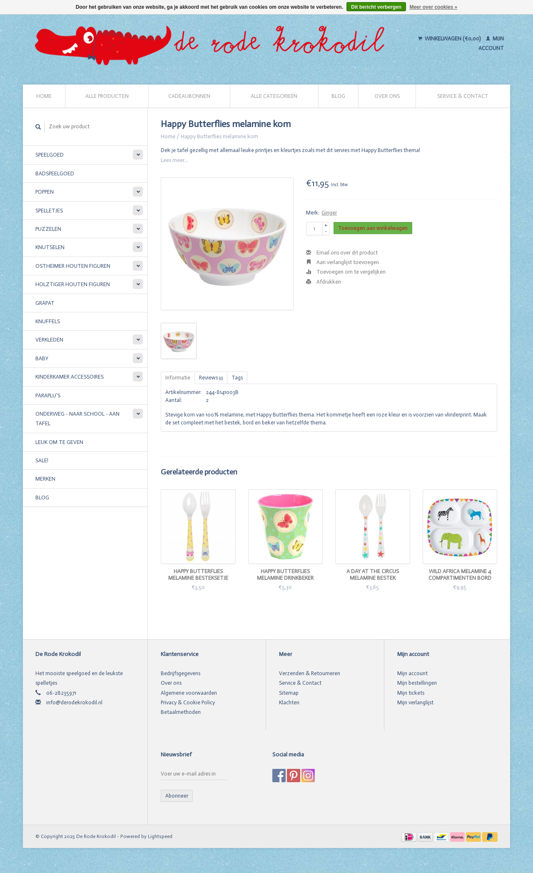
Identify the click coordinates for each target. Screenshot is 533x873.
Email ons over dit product (342, 252)
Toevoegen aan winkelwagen (373, 228)
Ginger (329, 213)
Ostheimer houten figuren (72, 266)
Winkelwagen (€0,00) (450, 38)
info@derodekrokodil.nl (74, 702)
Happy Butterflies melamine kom (219, 136)
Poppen (44, 192)
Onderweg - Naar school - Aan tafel (77, 419)
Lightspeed (160, 836)
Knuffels (47, 321)
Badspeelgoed (54, 173)
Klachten (289, 702)
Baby (41, 358)
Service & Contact (462, 96)
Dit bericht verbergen (376, 7)
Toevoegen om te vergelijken (346, 272)
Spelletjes (49, 210)
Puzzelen (48, 229)
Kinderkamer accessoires (69, 377)
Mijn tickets (410, 693)
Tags (237, 377)
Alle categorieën (274, 96)
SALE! (41, 460)
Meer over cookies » (433, 7)
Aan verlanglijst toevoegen (342, 262)
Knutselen (50, 247)
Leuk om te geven (59, 442)
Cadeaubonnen (189, 96)
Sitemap (289, 693)
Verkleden (49, 340)
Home (44, 96)
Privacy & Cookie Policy (188, 702)
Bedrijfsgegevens (180, 673)
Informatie (177, 377)
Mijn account (412, 673)
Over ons (387, 96)
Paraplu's (47, 395)
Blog (338, 96)
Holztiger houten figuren (72, 284)
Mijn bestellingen (417, 683)
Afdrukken (323, 282)
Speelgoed (49, 155)
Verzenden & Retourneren (309, 673)
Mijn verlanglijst (415, 702)
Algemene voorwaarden (189, 693)
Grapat (45, 303)
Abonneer (176, 796)
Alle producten (107, 96)
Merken (45, 479)
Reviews (211, 377)
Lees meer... (174, 160)
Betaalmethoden (181, 712)
